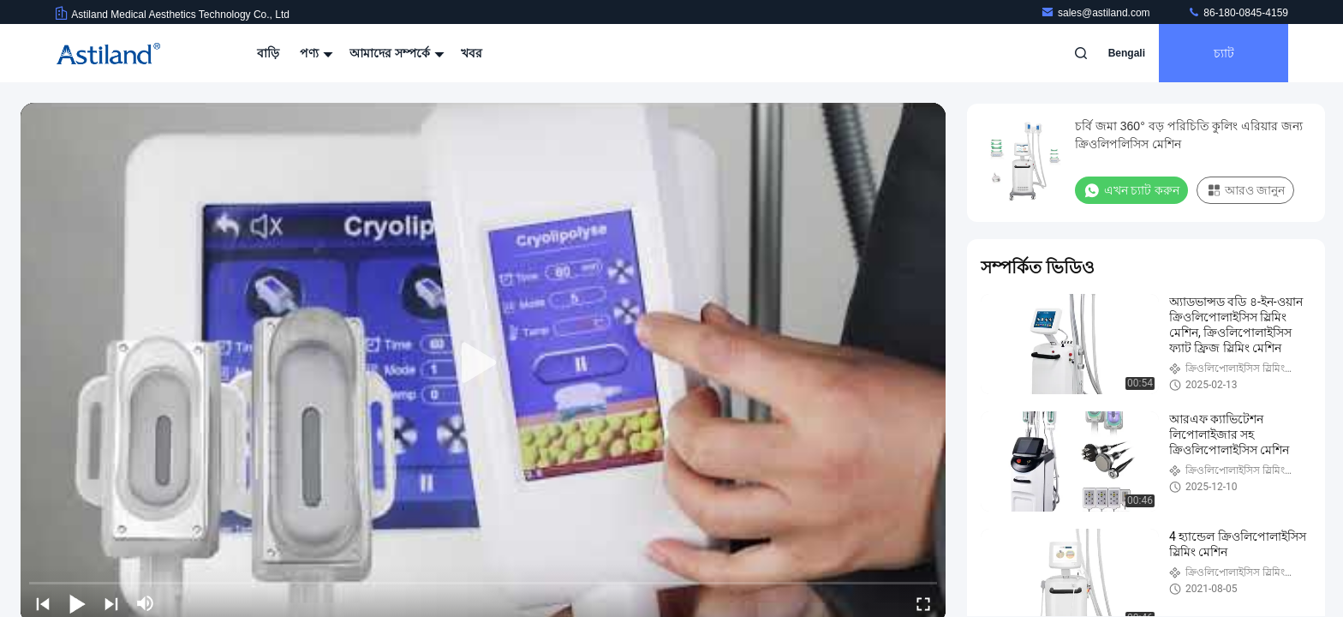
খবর (471, 53)
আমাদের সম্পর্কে (394, 53)
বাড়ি (268, 53)
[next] (111, 603)
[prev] (43, 603)
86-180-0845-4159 (1237, 13)
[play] (483, 363)
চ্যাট (1224, 53)
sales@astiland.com (1097, 13)
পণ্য (314, 53)
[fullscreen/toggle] (923, 603)
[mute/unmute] (145, 603)
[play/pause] (77, 603)
